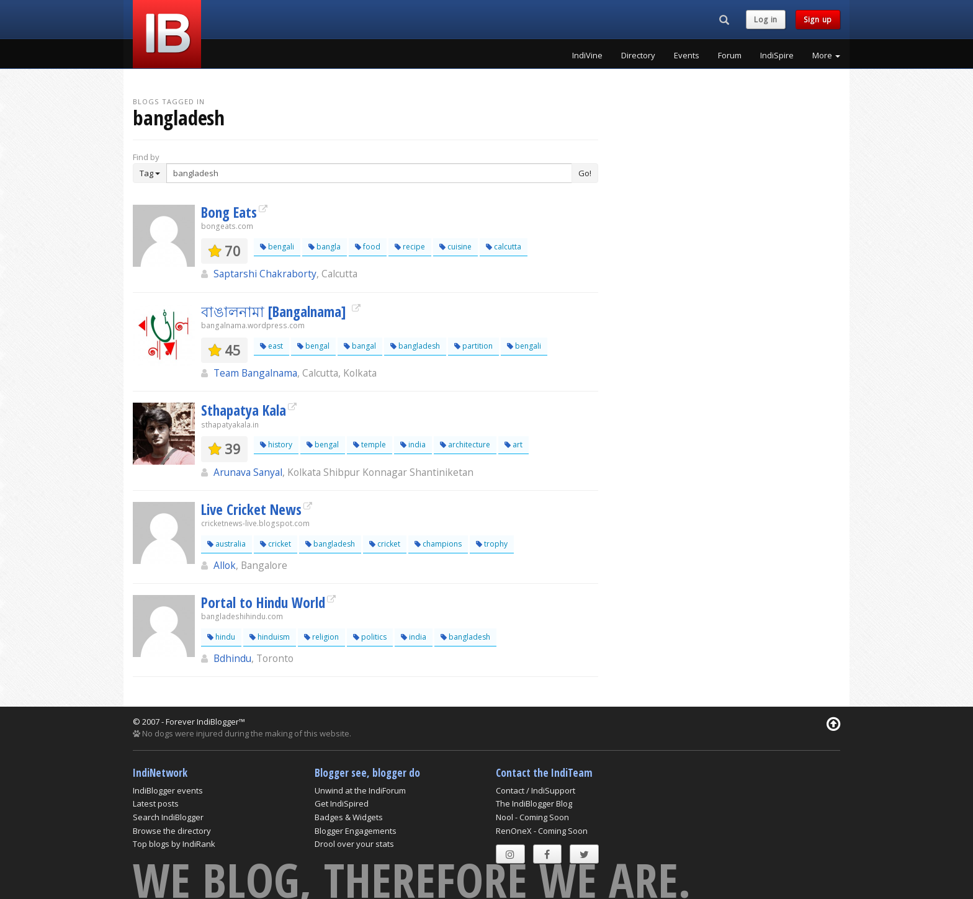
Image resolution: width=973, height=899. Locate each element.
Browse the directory (172, 830)
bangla (324, 246)
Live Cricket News (251, 509)
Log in (766, 19)
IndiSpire (777, 55)
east (271, 346)
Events (686, 55)
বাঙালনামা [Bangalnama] (275, 311)
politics (370, 637)
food (367, 246)
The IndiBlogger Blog (534, 803)
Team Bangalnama (255, 373)
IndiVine (587, 55)
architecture (465, 444)
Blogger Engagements (356, 830)
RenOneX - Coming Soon (542, 830)
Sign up (818, 19)
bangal (360, 346)
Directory (638, 55)
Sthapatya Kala (243, 410)
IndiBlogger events (168, 790)
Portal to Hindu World (263, 602)
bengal (313, 346)
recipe (410, 246)
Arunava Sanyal (247, 472)
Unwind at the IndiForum (360, 790)
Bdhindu (232, 658)
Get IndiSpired (342, 803)
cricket (275, 544)
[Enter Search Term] (369, 173)
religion (321, 637)
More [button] (826, 55)
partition (473, 346)
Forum (730, 55)
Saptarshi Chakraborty (264, 273)
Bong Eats (229, 212)
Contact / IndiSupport (535, 790)
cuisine (455, 246)
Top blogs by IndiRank (174, 843)
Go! (584, 173)
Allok (224, 565)
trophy (492, 544)
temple (369, 444)
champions (438, 544)
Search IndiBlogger (168, 817)
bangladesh (415, 346)
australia (226, 544)
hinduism (269, 637)
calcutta (503, 246)
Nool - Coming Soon (532, 817)
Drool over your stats (354, 843)
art (513, 444)
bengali (277, 246)
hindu (221, 637)
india (413, 444)
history (276, 444)
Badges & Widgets (349, 817)
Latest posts (156, 803)
